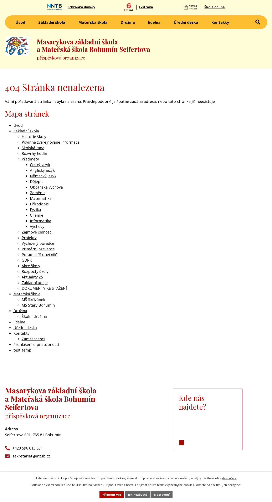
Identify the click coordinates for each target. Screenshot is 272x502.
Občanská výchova (46, 187)
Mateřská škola (92, 22)
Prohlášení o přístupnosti (36, 344)
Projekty (29, 237)
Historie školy (34, 136)
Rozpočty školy (35, 271)
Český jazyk (40, 164)
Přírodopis (39, 203)
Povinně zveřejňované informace (50, 142)
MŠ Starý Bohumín (38, 305)
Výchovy (37, 226)
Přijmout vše (111, 495)
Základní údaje (35, 282)
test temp (22, 350)
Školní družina (34, 316)
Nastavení (162, 495)
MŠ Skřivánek (33, 299)
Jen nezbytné (138, 495)
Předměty (30, 159)
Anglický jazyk (42, 170)
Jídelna (154, 22)
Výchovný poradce (38, 243)
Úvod (20, 22)
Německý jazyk (43, 175)
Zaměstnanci (33, 338)
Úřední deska (186, 22)
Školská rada (33, 147)
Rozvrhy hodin (34, 153)
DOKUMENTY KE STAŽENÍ (44, 288)
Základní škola (51, 22)
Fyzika (35, 209)
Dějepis (36, 181)
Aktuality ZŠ (32, 277)
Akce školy (31, 265)
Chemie (36, 215)
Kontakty (220, 22)
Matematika (41, 198)
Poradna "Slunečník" (40, 254)
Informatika (40, 220)
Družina (127, 22)
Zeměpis (37, 192)
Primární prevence (38, 248)
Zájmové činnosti (37, 232)
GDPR (27, 260)
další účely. (229, 478)
